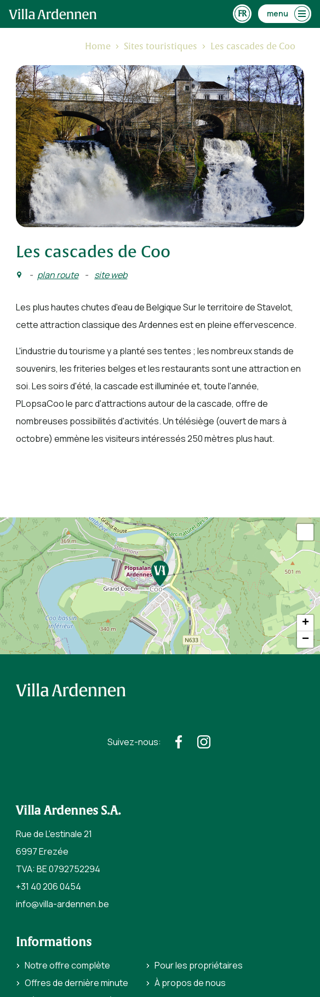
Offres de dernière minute (76, 983)
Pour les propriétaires (199, 965)
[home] (52, 14)
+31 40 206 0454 (48, 886)
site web (110, 275)
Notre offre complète (67, 965)
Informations (54, 942)
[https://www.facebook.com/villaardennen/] (178, 742)
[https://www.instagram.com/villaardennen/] (204, 742)
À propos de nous (190, 983)
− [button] (305, 639)
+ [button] (305, 623)
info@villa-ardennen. (57, 904)
